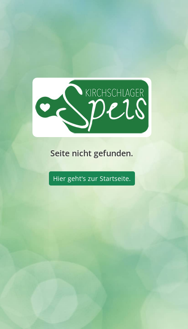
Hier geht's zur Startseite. (92, 178)
